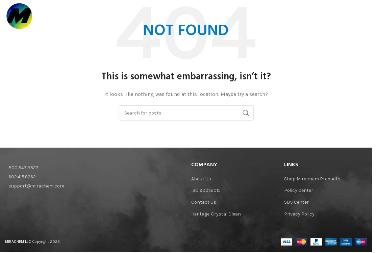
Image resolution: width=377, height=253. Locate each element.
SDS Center (296, 202)
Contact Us (203, 202)
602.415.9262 (22, 177)
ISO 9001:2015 (206, 190)
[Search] (363, 17)
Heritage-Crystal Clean (216, 214)
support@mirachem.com (36, 186)
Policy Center (298, 190)
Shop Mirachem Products (312, 179)
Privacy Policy (299, 214)
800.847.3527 (23, 168)
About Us (201, 179)
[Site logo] (20, 17)
